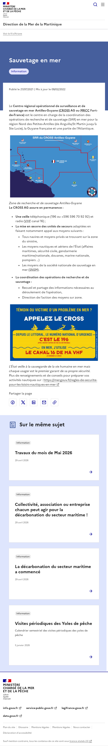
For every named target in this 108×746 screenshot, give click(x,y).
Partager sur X (23, 402)
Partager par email (44, 402)
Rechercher (95, 4)
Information (19, 71)
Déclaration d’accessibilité (17, 733)
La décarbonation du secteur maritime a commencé (53, 569)
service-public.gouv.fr (39, 708)
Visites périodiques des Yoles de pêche (53, 623)
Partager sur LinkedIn (33, 402)
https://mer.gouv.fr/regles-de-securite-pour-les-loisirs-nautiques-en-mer (53, 382)
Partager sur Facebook (12, 402)
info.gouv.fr (10, 708)
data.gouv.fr (10, 716)
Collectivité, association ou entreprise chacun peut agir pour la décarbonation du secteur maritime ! (52, 509)
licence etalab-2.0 (79, 741)
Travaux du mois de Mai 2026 (43, 453)
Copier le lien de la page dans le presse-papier (54, 402)
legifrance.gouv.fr (73, 708)
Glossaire (23, 727)
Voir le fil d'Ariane (12, 33)
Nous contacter (81, 727)
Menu (103, 4)
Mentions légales (40, 727)
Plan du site (9, 727)
